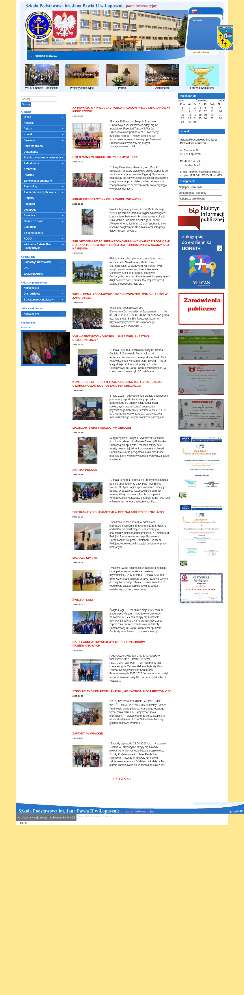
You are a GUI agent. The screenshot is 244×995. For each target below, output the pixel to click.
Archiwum (30, 169)
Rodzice (29, 175)
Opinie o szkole (33, 221)
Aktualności (162, 76)
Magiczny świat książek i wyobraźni (102, 427)
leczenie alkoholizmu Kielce (142, 816)
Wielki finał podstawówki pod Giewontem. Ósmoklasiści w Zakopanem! (120, 296)
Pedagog (29, 203)
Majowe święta (85, 557)
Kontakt (29, 134)
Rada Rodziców (33, 146)
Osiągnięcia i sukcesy (193, 192)
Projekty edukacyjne (82, 76)
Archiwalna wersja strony (32, 817)
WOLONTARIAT (33, 273)
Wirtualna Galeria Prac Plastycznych (38, 246)
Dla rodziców (32, 293)
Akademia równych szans (40, 192)
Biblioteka (30, 226)
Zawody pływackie (88, 733)
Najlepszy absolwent (192, 198)
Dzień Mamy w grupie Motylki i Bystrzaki (105, 157)
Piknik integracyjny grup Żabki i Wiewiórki (107, 199)
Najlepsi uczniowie (191, 187)
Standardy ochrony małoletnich (43, 157)
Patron (122, 76)
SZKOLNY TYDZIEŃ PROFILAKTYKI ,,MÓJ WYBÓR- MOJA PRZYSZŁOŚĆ (122, 691)
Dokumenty (31, 151)
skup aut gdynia (83, 816)
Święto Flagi (83, 599)
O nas (27, 117)
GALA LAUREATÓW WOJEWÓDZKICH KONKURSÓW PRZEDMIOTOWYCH (109, 643)
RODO (28, 238)
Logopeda (30, 209)
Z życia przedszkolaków (39, 299)
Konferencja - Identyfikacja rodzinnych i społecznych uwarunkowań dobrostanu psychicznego (118, 383)
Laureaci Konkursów (202, 76)
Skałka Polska (85, 470)
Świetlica (29, 215)
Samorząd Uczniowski (38, 262)
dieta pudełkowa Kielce (101, 816)
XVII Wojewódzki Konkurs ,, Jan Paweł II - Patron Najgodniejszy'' (111, 338)
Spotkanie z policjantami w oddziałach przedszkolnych (119, 512)
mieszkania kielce (121, 816)
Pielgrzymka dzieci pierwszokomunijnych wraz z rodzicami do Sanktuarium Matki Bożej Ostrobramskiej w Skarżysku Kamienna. (121, 245)
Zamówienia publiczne (38, 180)
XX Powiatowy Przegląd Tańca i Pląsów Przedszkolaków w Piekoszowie (121, 109)
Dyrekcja (29, 140)
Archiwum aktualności (62, 817)
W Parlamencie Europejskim (42, 76)
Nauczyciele (31, 287)
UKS (26, 268)
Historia (29, 122)
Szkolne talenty (33, 232)
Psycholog (30, 186)
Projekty (29, 198)
